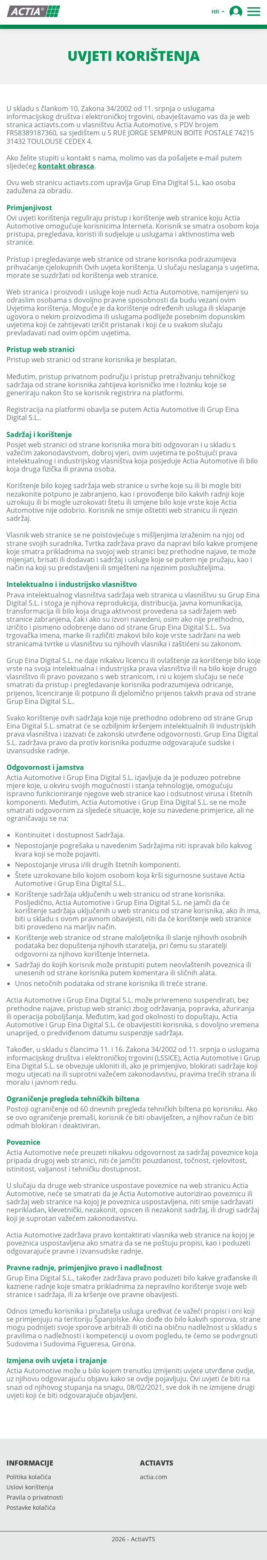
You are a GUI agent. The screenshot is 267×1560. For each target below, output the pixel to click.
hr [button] (216, 12)
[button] (235, 11)
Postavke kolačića (30, 1507)
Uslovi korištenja (29, 1487)
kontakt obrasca (66, 166)
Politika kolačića (28, 1477)
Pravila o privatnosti (34, 1497)
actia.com (153, 1477)
